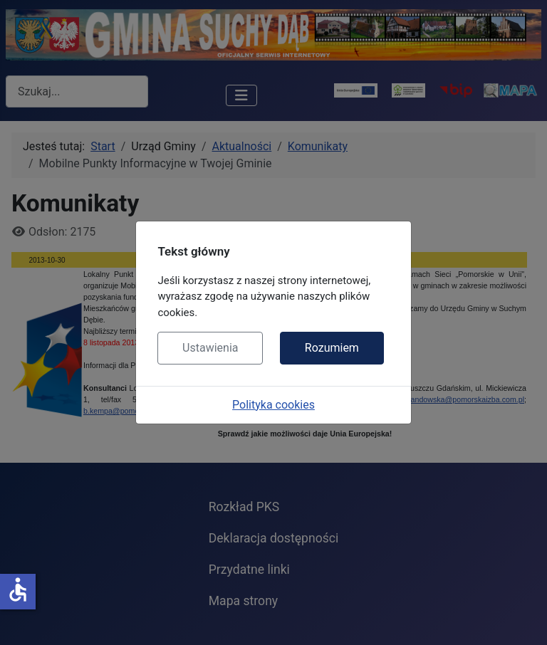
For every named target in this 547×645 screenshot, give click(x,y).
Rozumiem (332, 348)
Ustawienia (210, 348)
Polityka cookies (273, 404)
